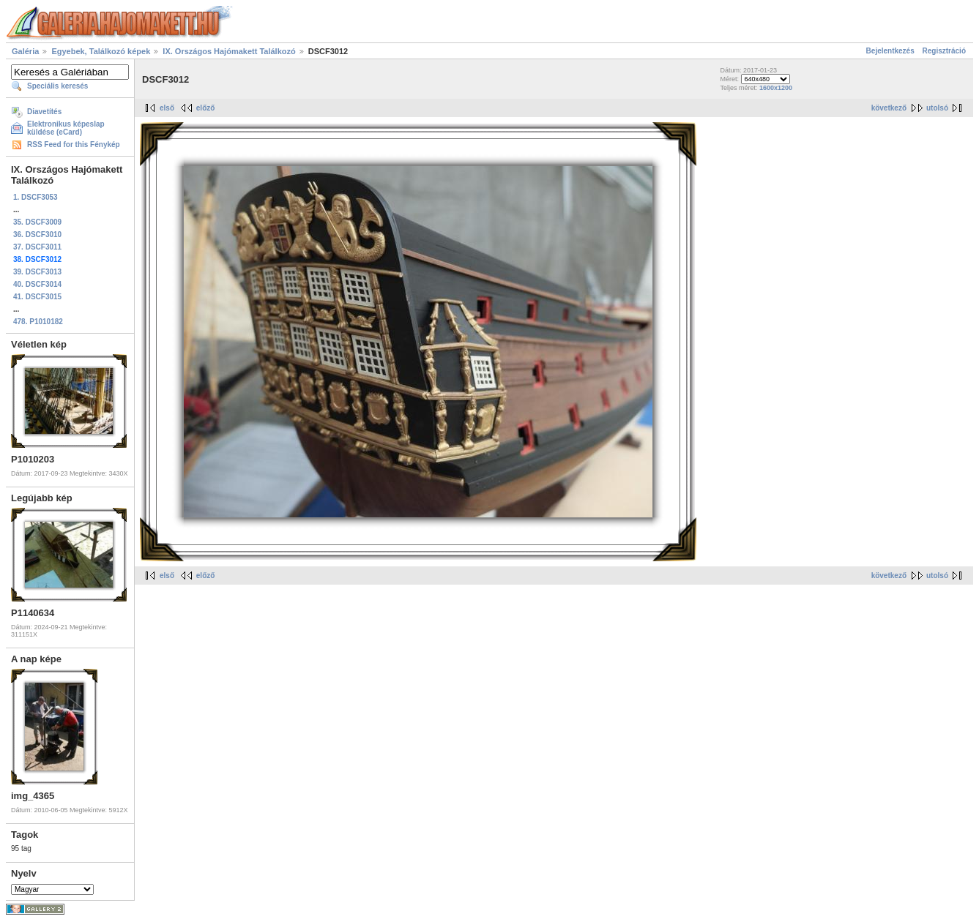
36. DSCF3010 (37, 234)
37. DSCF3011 (37, 247)
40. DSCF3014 (37, 284)
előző (205, 108)
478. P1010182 (38, 322)
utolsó (937, 108)
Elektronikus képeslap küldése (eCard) (66, 128)
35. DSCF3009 (37, 222)
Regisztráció (944, 51)
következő (889, 108)
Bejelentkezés (890, 51)
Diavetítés (44, 112)
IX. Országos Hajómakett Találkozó (229, 51)
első (167, 108)
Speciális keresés (57, 86)
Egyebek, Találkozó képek (100, 51)
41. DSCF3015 (37, 297)
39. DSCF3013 (37, 272)
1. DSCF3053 (35, 197)
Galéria (25, 51)
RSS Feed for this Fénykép (73, 144)
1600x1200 (775, 87)
